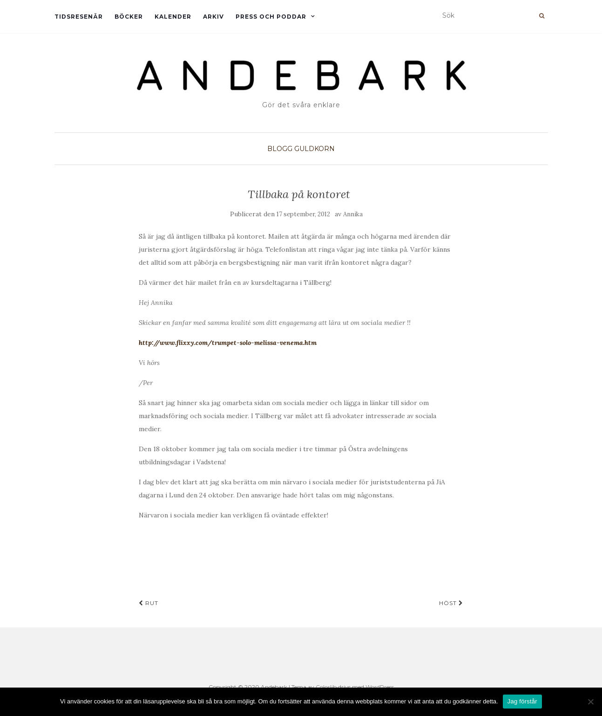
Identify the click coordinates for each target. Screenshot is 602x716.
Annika (353, 214)
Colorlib (326, 686)
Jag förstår (522, 701)
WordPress (379, 686)
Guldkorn (314, 149)
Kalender (173, 16)
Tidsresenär (78, 16)
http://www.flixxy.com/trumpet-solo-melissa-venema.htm (228, 342)
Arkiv (213, 16)
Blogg (279, 149)
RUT (148, 602)
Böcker (129, 16)
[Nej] (590, 701)
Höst (451, 602)
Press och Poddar (271, 16)
